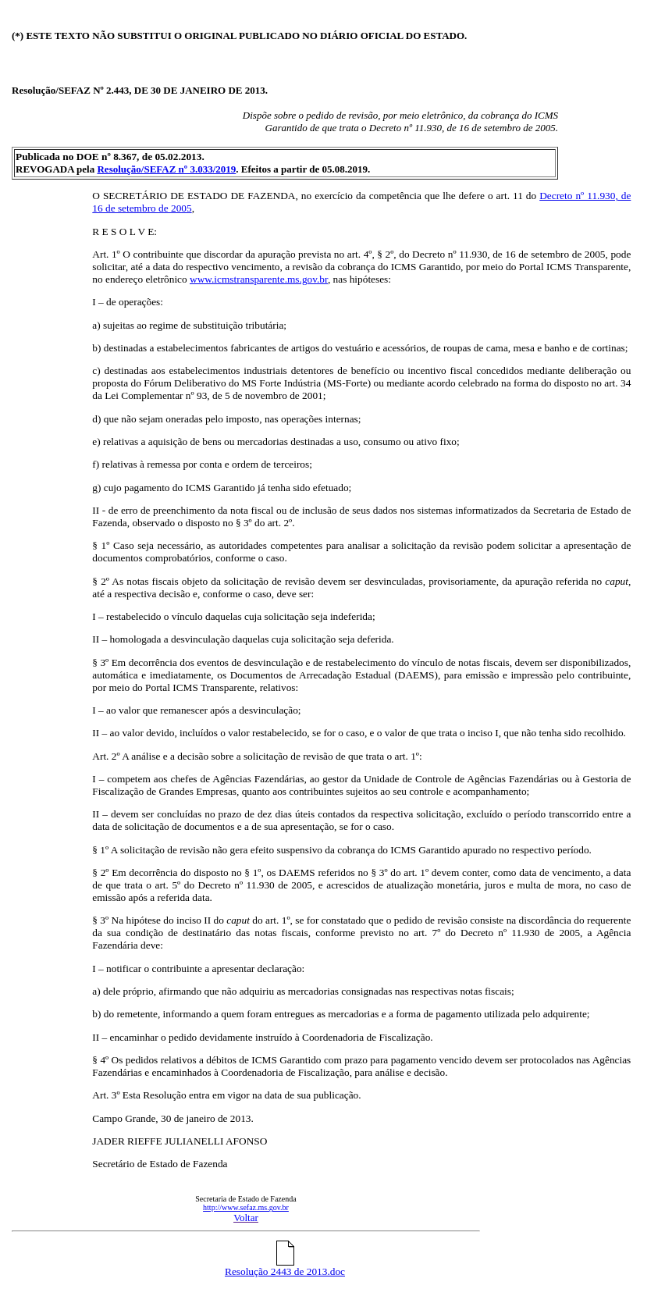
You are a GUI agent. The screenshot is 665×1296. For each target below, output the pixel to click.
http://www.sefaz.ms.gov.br (246, 1207)
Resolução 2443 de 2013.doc (285, 1266)
